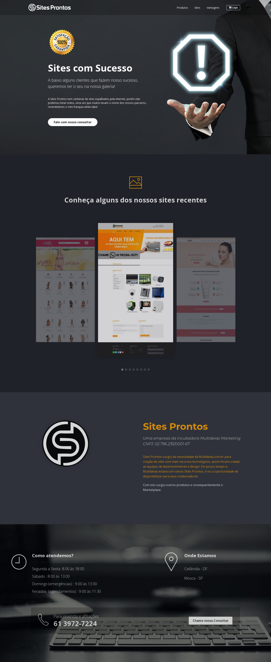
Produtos (182, 7)
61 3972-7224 (75, 623)
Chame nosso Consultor (210, 621)
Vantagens (213, 7)
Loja (233, 7)
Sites (197, 7)
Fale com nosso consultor (66, 122)
